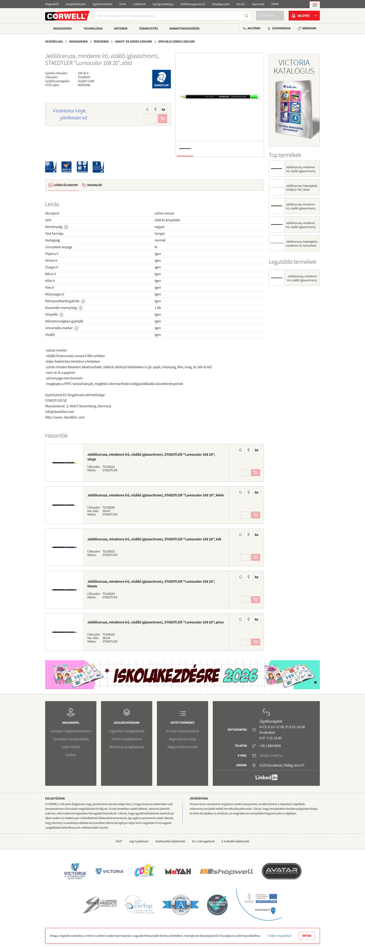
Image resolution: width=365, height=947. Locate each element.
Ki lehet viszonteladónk (182, 731)
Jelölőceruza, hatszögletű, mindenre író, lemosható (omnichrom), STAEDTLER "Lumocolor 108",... (302, 247)
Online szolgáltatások (127, 739)
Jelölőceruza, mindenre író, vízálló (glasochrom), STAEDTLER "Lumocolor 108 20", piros (155, 622)
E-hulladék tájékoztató (235, 841)
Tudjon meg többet (279, 936)
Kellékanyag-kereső (193, 4)
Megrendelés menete (183, 747)
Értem (306, 936)
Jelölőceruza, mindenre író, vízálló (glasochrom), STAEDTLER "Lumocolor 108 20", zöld (302, 282)
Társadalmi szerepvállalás (71, 739)
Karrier (241, 4)
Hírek (122, 4)
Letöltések (139, 4)
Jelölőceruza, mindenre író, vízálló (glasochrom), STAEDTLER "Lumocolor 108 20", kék (154, 539)
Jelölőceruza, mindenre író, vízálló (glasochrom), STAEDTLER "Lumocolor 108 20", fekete (151, 584)
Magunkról (51, 4)
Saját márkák (70, 747)
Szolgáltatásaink (75, 4)
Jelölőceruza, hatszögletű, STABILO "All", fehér (302, 188)
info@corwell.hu (271, 755)
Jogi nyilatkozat (138, 841)
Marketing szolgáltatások (126, 747)
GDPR (274, 4)
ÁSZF (119, 841)
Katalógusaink (221, 4)
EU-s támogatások (203, 841)
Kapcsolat (258, 4)
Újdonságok (281, 28)
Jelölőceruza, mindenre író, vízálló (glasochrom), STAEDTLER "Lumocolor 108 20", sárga (151, 457)
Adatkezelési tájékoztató (170, 841)
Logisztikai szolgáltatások (127, 731)
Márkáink (309, 28)
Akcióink (253, 28)
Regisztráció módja (182, 739)
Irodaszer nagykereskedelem (70, 731)
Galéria (71, 755)
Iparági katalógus (163, 4)
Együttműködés (102, 4)
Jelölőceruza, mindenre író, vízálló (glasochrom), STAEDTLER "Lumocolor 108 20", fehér (155, 495)
